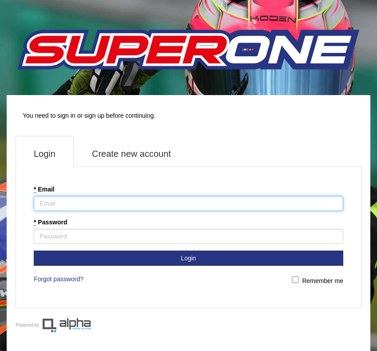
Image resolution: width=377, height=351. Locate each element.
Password (50, 222)
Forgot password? (58, 279)
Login (45, 154)
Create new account (131, 154)
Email (44, 189)
